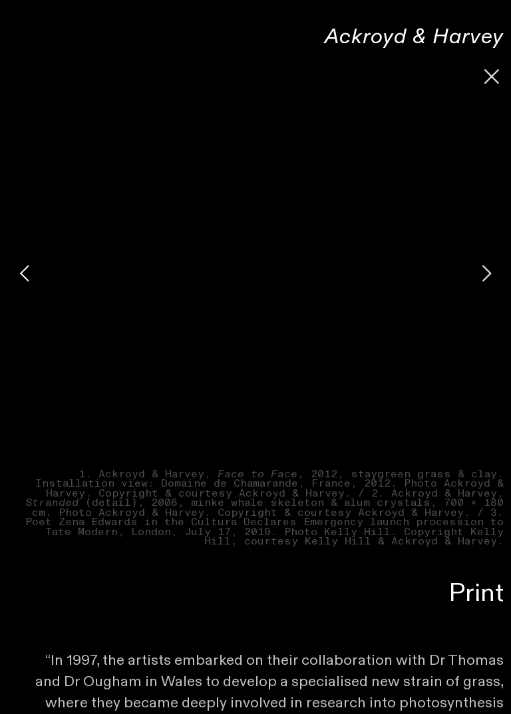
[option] (255, 273)
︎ (492, 77)
